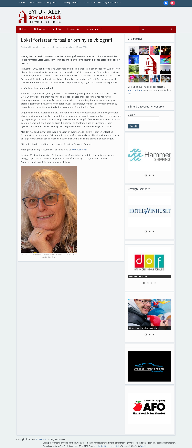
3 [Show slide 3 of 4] (151, 283)
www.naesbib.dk (79, 149)
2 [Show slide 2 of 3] (149, 175)
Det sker (23, 29)
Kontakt (86, 2)
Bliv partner (52, 2)
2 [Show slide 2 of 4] (147, 283)
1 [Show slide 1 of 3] (145, 175)
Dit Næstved (41, 439)
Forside (22, 2)
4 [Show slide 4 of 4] (155, 283)
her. (130, 93)
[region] (149, 160)
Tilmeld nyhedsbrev (70, 2)
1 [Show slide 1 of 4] (144, 283)
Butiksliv (56, 29)
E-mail (131, 115)
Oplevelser (39, 29)
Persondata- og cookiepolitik (106, 2)
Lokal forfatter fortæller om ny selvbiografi (66, 40)
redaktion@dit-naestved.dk (108, 446)
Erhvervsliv (73, 29)
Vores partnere (36, 2)
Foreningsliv (91, 29)
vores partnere (135, 90)
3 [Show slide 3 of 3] (153, 175)
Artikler (144, 446)
